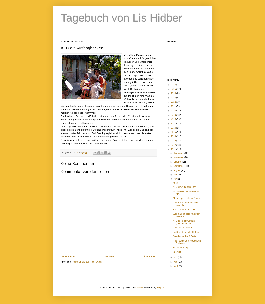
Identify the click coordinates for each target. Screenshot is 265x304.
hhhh (175, 182)
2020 (173, 110)
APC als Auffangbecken (184, 187)
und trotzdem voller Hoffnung (187, 232)
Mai (176, 257)
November (179, 157)
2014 (173, 136)
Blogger (160, 287)
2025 (173, 89)
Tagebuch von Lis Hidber (121, 18)
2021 (173, 106)
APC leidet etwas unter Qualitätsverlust (184, 222)
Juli (175, 174)
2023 (173, 97)
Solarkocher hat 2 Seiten (185, 236)
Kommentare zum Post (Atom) (87, 262)
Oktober (178, 161)
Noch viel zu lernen (182, 227)
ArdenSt (139, 287)
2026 (173, 84)
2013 (173, 140)
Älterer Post (150, 256)
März (176, 266)
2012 (173, 145)
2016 (173, 128)
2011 (173, 149)
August (177, 170)
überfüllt (177, 252)
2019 (173, 115)
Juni (176, 179)
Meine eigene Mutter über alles (188, 198)
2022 (173, 102)
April (176, 262)
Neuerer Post (68, 256)
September (179, 166)
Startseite (109, 256)
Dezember (179, 153)
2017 (173, 123)
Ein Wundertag (180, 247)
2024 (173, 93)
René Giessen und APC (184, 209)
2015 (173, 132)
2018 (173, 119)
